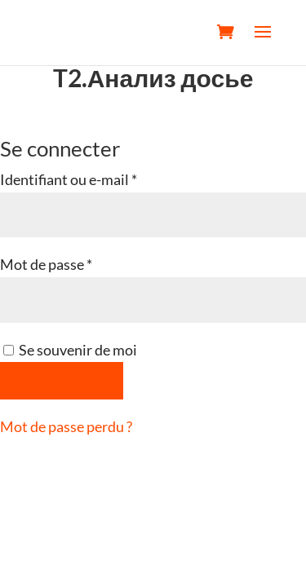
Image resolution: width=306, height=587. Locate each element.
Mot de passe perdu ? (66, 426)
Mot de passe (82, 262)
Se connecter (61, 381)
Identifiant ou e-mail (105, 177)
